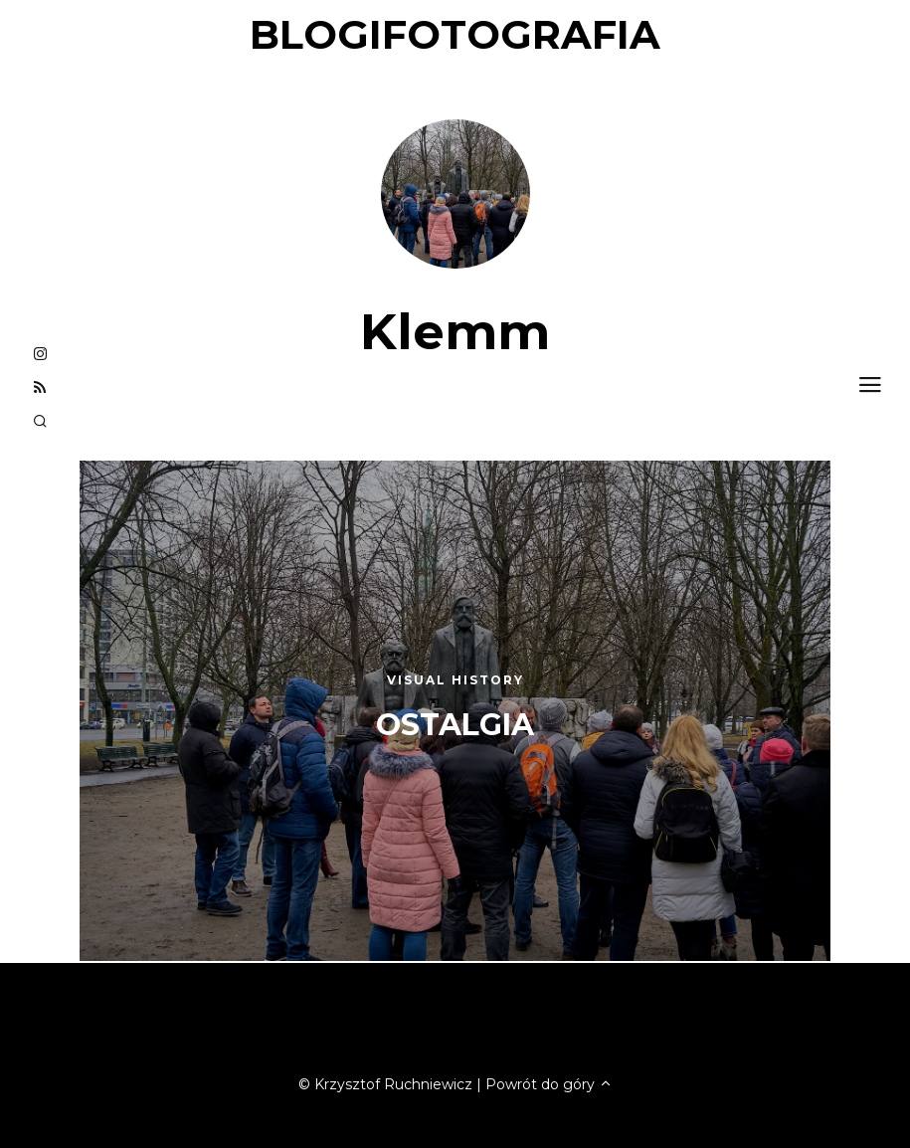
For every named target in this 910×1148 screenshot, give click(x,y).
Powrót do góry (549, 1084)
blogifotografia (455, 34)
